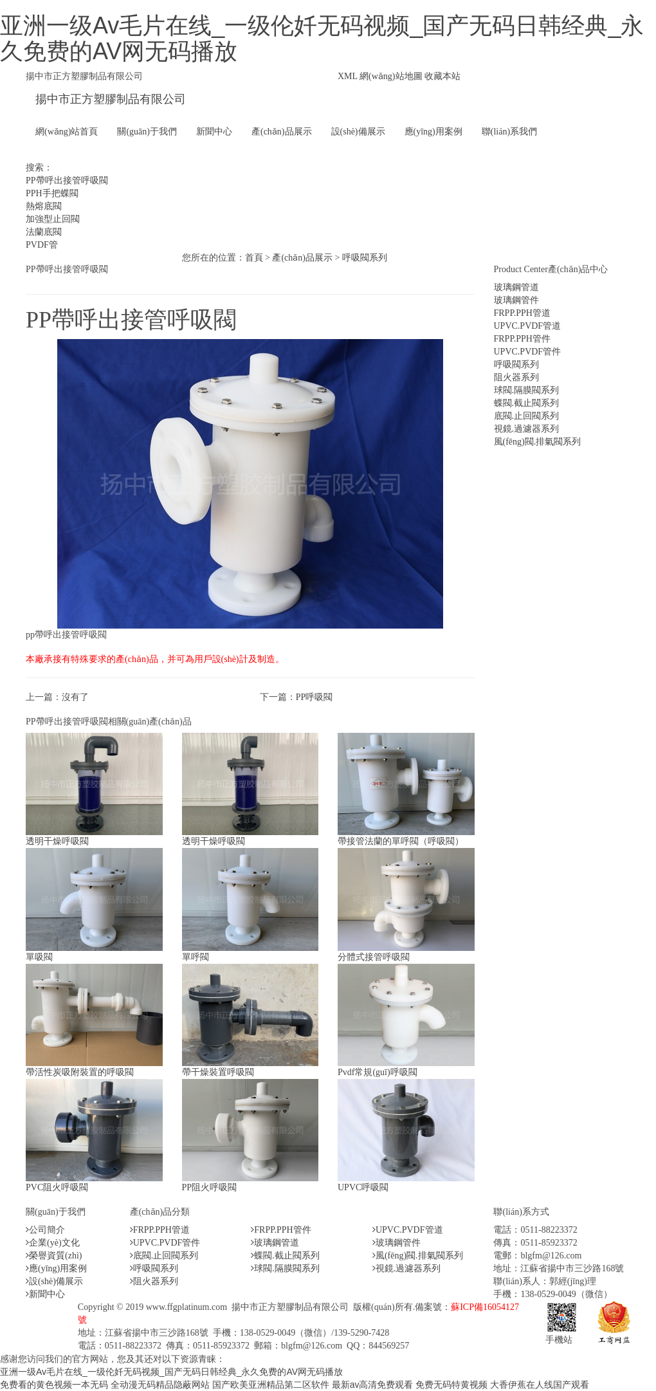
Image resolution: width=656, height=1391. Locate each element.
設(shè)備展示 (358, 131)
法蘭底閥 (44, 232)
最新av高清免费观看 (373, 1384)
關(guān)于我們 (147, 131)
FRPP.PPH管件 (522, 339)
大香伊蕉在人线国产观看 (539, 1384)
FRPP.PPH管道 (522, 313)
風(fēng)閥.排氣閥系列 (537, 442)
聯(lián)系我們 (509, 131)
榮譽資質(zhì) (54, 1255)
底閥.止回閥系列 (527, 416)
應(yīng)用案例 (433, 131)
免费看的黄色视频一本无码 (54, 1384)
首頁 (254, 258)
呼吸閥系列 (364, 258)
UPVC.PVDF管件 (527, 351)
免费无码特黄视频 (451, 1384)
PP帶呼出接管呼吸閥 (67, 180)
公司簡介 (45, 1230)
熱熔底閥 (44, 206)
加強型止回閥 (53, 219)
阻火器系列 (516, 377)
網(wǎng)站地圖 (391, 76)
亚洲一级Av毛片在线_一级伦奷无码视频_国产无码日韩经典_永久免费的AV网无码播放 (322, 38)
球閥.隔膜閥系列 (527, 390)
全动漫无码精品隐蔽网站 (160, 1384)
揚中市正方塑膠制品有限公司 (110, 99)
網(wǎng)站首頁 (66, 131)
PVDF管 (42, 245)
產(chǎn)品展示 (281, 131)
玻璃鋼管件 (516, 300)
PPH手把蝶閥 (52, 193)
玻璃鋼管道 (516, 287)
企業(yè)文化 (53, 1243)
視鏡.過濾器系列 (527, 429)
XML (348, 76)
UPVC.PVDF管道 (527, 326)
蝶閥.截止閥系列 (527, 403)
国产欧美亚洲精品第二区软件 (270, 1384)
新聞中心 (214, 131)
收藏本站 (442, 76)
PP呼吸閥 (314, 697)
